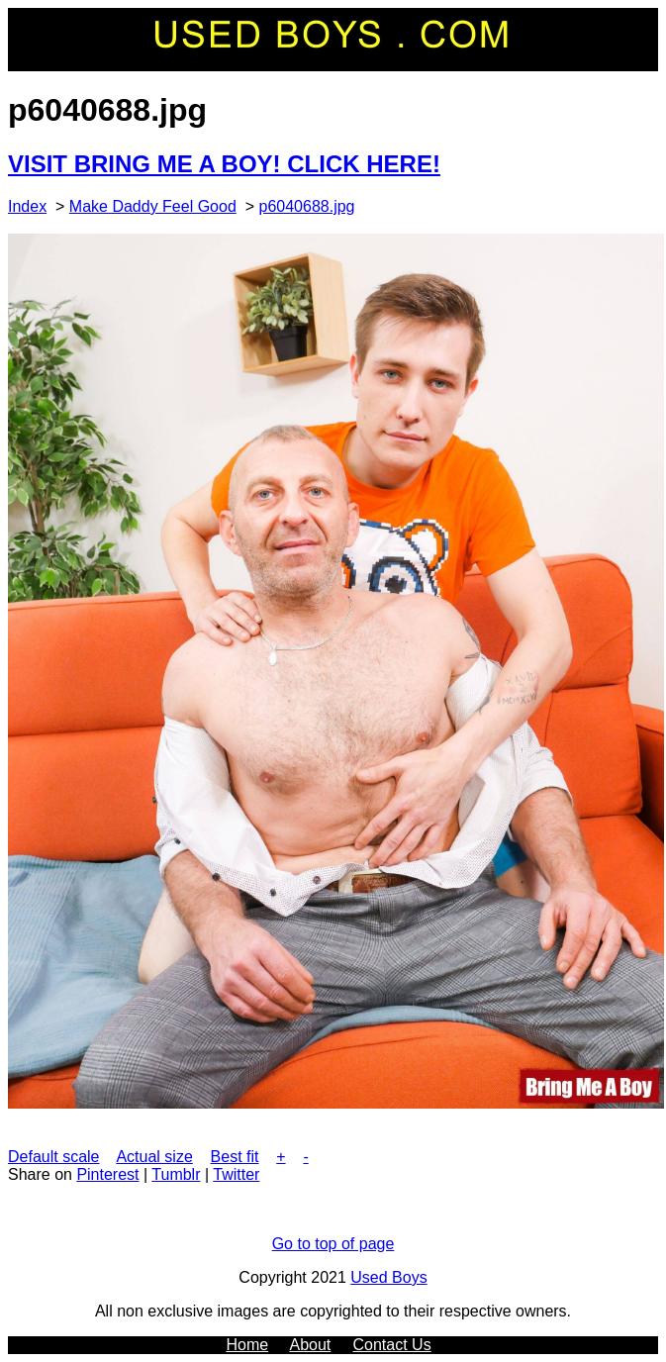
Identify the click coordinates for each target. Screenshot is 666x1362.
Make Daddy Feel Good (153, 206)
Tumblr (175, 1174)
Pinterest (107, 1174)
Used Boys (388, 1277)
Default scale (54, 1156)
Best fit (235, 1156)
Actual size (154, 1156)
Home (247, 1344)
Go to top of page (333, 1243)
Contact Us (392, 1344)
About (310, 1344)
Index (27, 206)
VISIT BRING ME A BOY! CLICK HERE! (224, 163)
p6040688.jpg (307, 206)
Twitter (236, 1174)
